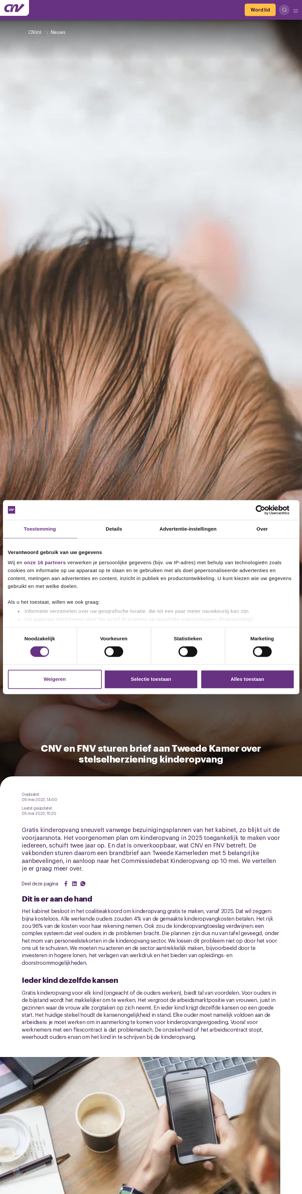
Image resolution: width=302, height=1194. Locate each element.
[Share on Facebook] (66, 883)
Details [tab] (114, 529)
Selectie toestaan (151, 679)
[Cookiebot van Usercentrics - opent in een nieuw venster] (265, 510)
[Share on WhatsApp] (83, 883)
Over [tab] (262, 529)
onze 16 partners (45, 562)
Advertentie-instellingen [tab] (187, 529)
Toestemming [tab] (40, 529)
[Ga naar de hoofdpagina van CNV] (14, 8)
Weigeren (54, 679)
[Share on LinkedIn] (74, 883)
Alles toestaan (247, 679)
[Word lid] (260, 10)
